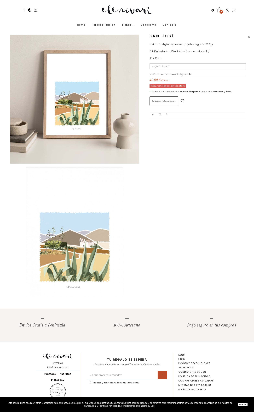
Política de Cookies (192, 389)
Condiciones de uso (192, 372)
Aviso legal (186, 367)
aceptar (243, 404)
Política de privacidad (194, 376)
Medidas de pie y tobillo (194, 385)
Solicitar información (164, 101)
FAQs (181, 355)
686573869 (58, 363)
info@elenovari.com (57, 367)
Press (181, 359)
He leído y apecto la (116, 382)
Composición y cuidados (196, 380)
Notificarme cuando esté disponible (170, 74)
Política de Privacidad (126, 382)
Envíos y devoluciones (194, 363)
